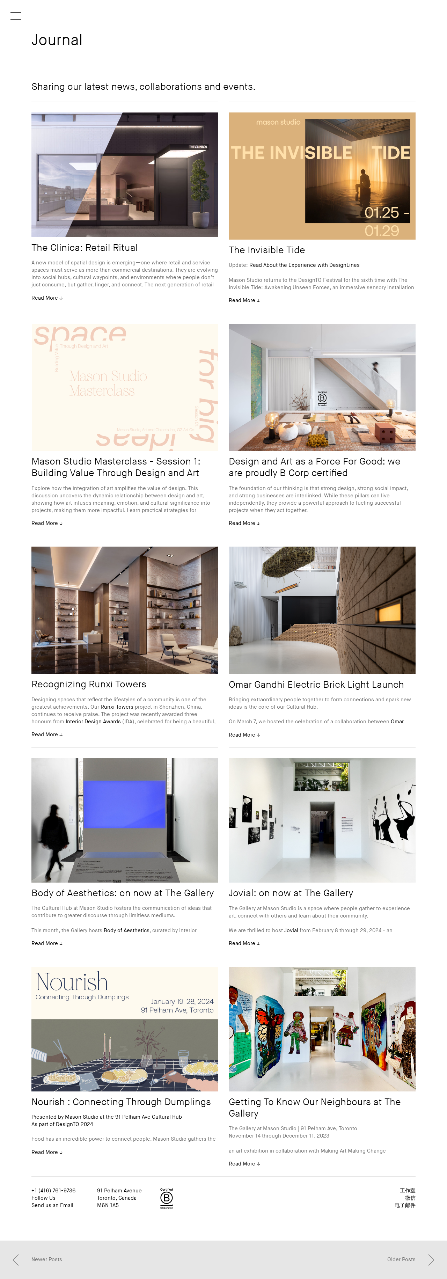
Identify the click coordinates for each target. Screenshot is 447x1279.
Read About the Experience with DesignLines (304, 265)
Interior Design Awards (93, 721)
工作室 (408, 1190)
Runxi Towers (117, 707)
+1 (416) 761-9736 (53, 1190)
